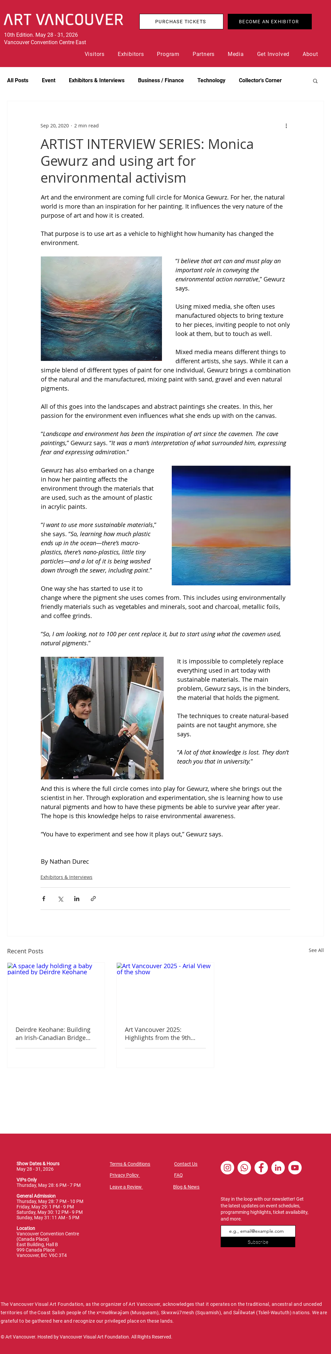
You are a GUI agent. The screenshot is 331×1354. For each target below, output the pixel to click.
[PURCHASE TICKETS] (181, 21)
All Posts (17, 80)
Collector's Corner (260, 80)
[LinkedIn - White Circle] (278, 1167)
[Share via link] (93, 898)
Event (48, 80)
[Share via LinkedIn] (77, 898)
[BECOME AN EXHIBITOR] (270, 21)
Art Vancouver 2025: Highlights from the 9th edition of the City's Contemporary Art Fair (158, 1033)
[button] (96, 54)
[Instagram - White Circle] (227, 1167)
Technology (211, 80)
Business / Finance (161, 80)
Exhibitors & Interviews (97, 80)
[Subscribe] (258, 1242)
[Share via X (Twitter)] (60, 898)
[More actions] (286, 125)
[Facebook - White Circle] (261, 1167)
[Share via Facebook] (43, 898)
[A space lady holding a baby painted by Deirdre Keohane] (56, 990)
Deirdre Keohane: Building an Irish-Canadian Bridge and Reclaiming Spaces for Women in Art (53, 1033)
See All (316, 950)
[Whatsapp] (244, 1167)
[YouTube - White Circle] (295, 1167)
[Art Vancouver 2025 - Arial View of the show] (165, 990)
